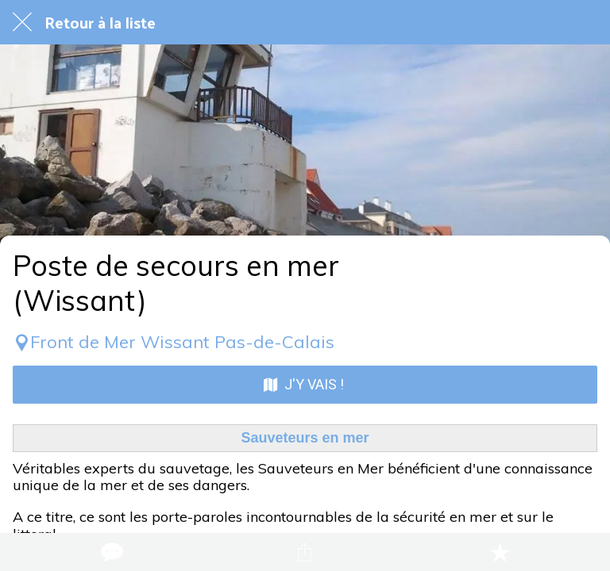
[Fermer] (22, 22)
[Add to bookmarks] (500, 552)
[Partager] (305, 552)
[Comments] (110, 552)
